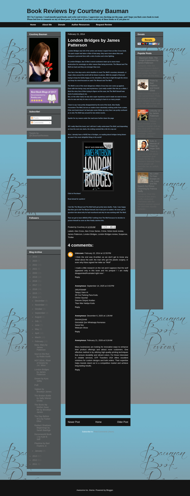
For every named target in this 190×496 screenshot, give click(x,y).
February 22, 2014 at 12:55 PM (98, 253)
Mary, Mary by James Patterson (41, 347)
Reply (77, 277)
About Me (47, 24)
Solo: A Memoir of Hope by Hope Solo (155, 145)
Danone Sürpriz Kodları (85, 300)
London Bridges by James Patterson (41, 372)
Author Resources (81, 24)
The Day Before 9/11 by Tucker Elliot (42, 419)
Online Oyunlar (81, 298)
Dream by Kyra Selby (41, 379)
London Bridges (90, 234)
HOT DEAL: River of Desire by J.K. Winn (42, 363)
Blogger (109, 490)
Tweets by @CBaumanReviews (38, 134)
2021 (35, 269)
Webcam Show (81, 328)
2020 (35, 273)
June (37, 325)
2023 (35, 261)
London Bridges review (108, 234)
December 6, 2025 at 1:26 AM (99, 316)
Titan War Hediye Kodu (85, 303)
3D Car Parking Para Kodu (86, 295)
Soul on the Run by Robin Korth (42, 355)
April (37, 333)
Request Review (104, 24)
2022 (35, 265)
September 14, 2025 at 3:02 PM (100, 286)
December (40, 301)
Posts (35, 118)
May (37, 329)
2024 (35, 256)
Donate (61, 24)
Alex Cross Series (92, 231)
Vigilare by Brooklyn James (43, 390)
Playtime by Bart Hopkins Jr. (42, 444)
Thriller (71, 237)
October (39, 309)
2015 (35, 293)
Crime (103, 231)
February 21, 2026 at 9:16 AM (99, 340)
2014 (35, 297)
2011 (35, 464)
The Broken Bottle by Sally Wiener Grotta (42, 398)
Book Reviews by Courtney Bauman (78, 11)
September (40, 313)
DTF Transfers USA (103, 358)
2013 (35, 456)
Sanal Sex (79, 325)
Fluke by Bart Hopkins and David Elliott (154, 85)
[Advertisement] (44, 158)
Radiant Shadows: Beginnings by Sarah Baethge (42, 428)
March (38, 337)
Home (33, 24)
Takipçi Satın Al (81, 292)
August (38, 317)
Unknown (79, 253)
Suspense (123, 234)
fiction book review (115, 231)
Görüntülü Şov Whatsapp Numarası (90, 322)
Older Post (122, 422)
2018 (35, 281)
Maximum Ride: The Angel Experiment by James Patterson (148, 60)
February (39, 341)
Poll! (36, 385)
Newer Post (74, 422)
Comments (37, 122)
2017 (35, 285)
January (39, 451)
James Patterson (75, 234)
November (40, 305)
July (37, 321)
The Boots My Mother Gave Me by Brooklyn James (42, 408)
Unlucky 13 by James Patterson (155, 113)
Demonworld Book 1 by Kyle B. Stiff (42, 436)
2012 (35, 460)
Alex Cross (79, 231)
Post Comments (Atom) (104, 432)
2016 (35, 289)
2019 (35, 277)
